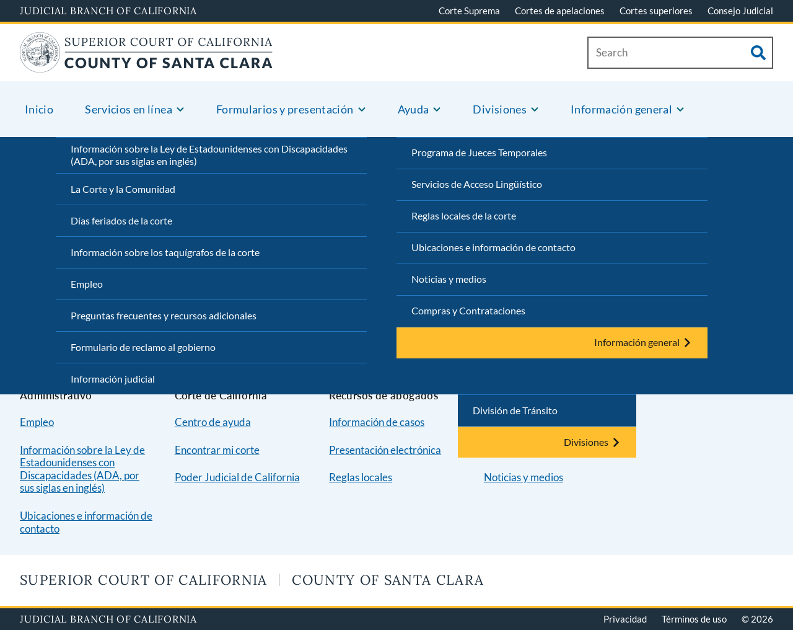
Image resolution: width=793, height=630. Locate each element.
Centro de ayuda (213, 421)
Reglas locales (360, 477)
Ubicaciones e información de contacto (493, 247)
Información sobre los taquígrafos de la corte (165, 252)
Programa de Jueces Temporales (479, 152)
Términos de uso (694, 618)
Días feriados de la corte (121, 220)
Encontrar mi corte (217, 449)
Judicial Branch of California (108, 10)
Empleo (87, 284)
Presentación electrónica (385, 449)
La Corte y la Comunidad (123, 189)
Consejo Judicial (740, 10)
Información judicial (113, 378)
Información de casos (376, 421)
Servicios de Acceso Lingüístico (476, 184)
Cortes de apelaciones (560, 10)
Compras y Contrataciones (468, 310)
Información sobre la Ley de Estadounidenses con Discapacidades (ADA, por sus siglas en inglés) (209, 155)
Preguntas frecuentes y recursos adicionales (163, 315)
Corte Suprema (469, 10)
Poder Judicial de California (237, 477)
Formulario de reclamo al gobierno (143, 347)
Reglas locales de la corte (463, 215)
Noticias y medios (448, 279)
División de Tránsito (515, 410)
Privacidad (625, 618)
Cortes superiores (656, 10)
